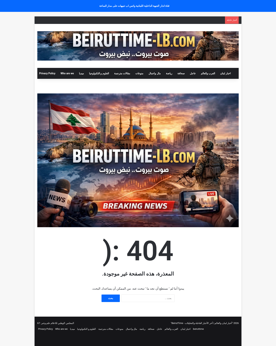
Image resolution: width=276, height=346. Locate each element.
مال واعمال (155, 73)
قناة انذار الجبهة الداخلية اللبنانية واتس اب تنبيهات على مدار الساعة (134, 5)
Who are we (67, 73)
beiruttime (198, 329)
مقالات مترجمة (122, 73)
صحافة (181, 73)
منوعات (139, 73)
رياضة (169, 73)
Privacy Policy (47, 73)
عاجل (193, 73)
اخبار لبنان (225, 73)
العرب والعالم (208, 73)
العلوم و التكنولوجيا (99, 73)
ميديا (81, 73)
